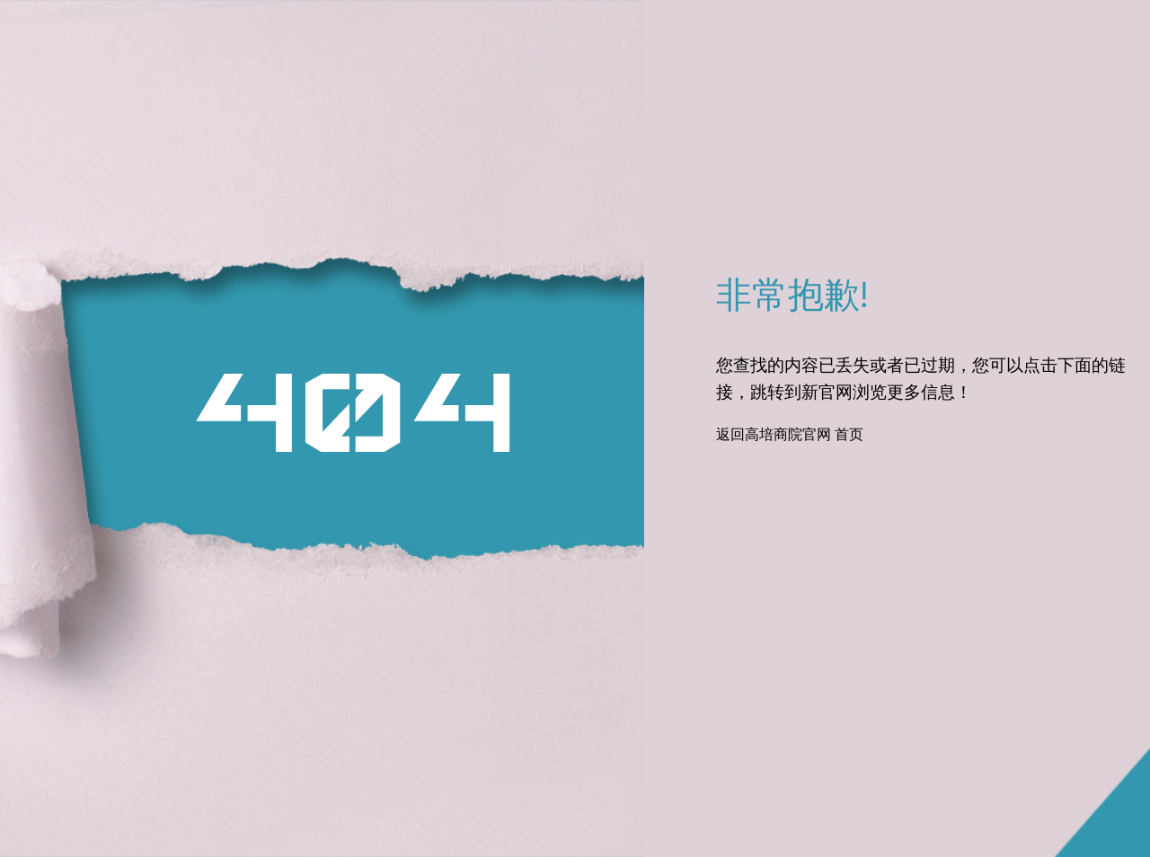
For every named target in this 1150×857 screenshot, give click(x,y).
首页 (849, 435)
